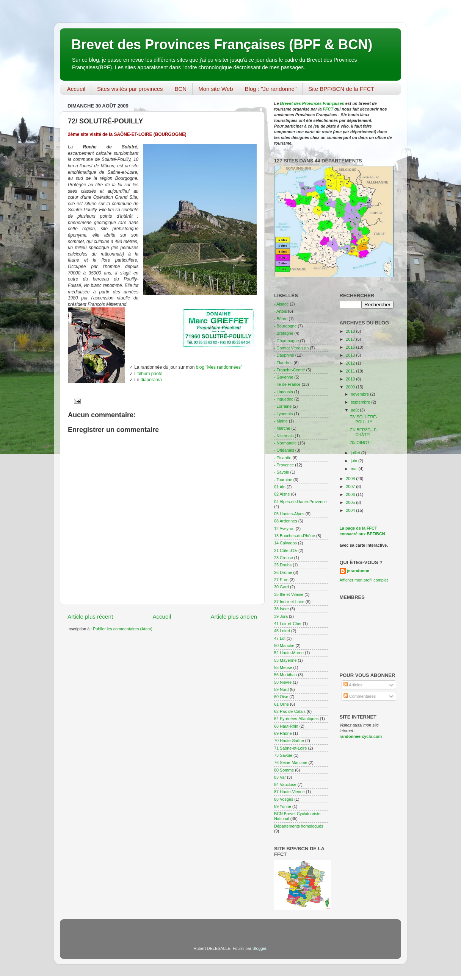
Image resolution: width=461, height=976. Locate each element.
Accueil (76, 89)
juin (354, 460)
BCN (181, 89)
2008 (351, 478)
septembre (361, 402)
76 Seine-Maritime (290, 762)
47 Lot (279, 638)
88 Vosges (283, 799)
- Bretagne (283, 333)
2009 (351, 387)
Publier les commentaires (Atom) (122, 629)
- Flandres (283, 362)
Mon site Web (215, 89)
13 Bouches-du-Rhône (294, 535)
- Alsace (281, 304)
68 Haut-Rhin (286, 726)
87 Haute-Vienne (289, 791)
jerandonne (358, 570)
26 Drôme (283, 572)
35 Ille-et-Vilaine (288, 594)
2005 (351, 502)
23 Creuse (283, 557)
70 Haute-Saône (289, 740)
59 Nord (281, 689)
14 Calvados (285, 543)
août (355, 410)
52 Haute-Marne (289, 652)
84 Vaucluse (285, 784)
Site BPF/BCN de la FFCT (341, 89)
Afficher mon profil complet (364, 580)
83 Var (280, 777)
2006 (351, 494)
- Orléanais (284, 450)
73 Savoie (283, 755)
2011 (351, 371)
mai (354, 468)
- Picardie (283, 457)
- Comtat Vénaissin (291, 348)
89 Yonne (282, 806)
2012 (351, 363)
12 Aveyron (284, 528)
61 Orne (281, 704)
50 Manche (284, 645)
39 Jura (281, 616)
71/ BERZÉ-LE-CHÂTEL (364, 432)
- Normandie (285, 443)
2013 (351, 355)
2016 (351, 347)
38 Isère (281, 608)
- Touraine (283, 479)
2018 (351, 331)
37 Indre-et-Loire (289, 601)
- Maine (281, 421)
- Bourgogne (285, 326)
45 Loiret (282, 630)
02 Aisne (282, 494)
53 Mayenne (285, 660)
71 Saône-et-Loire (290, 748)
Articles (352, 685)
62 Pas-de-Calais (290, 711)
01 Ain (279, 487)
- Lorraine (283, 406)
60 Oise (281, 696)
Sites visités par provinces (130, 89)
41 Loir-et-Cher (288, 623)
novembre (360, 394)
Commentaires (359, 696)
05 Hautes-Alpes (289, 513)
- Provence (284, 465)
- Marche (282, 428)
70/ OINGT (359, 442)
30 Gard (281, 587)
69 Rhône (283, 733)
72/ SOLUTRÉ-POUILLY (363, 419)
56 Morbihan (285, 674)
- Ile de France (287, 384)
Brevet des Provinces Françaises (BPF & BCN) (221, 44)
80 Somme (284, 770)
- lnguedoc (283, 399)
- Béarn (280, 318)
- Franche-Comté (289, 370)
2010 (351, 379)
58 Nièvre (283, 682)
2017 (351, 339)
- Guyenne (283, 377)
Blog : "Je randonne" (271, 89)
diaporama (151, 379)
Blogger (259, 948)
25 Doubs (283, 565)
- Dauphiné (284, 355)
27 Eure (281, 579)
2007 (351, 486)
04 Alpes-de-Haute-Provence (300, 501)
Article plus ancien (233, 616)
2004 (351, 510)
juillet (356, 453)
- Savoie (281, 472)
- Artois (280, 311)
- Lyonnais (283, 414)
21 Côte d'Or (285, 550)
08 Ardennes (285, 521)
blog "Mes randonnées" (219, 367)
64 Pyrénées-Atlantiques (296, 718)
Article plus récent (90, 616)
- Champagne (286, 340)
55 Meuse (283, 667)
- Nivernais (284, 435)
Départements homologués (298, 826)
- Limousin (283, 392)
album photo (150, 373)
